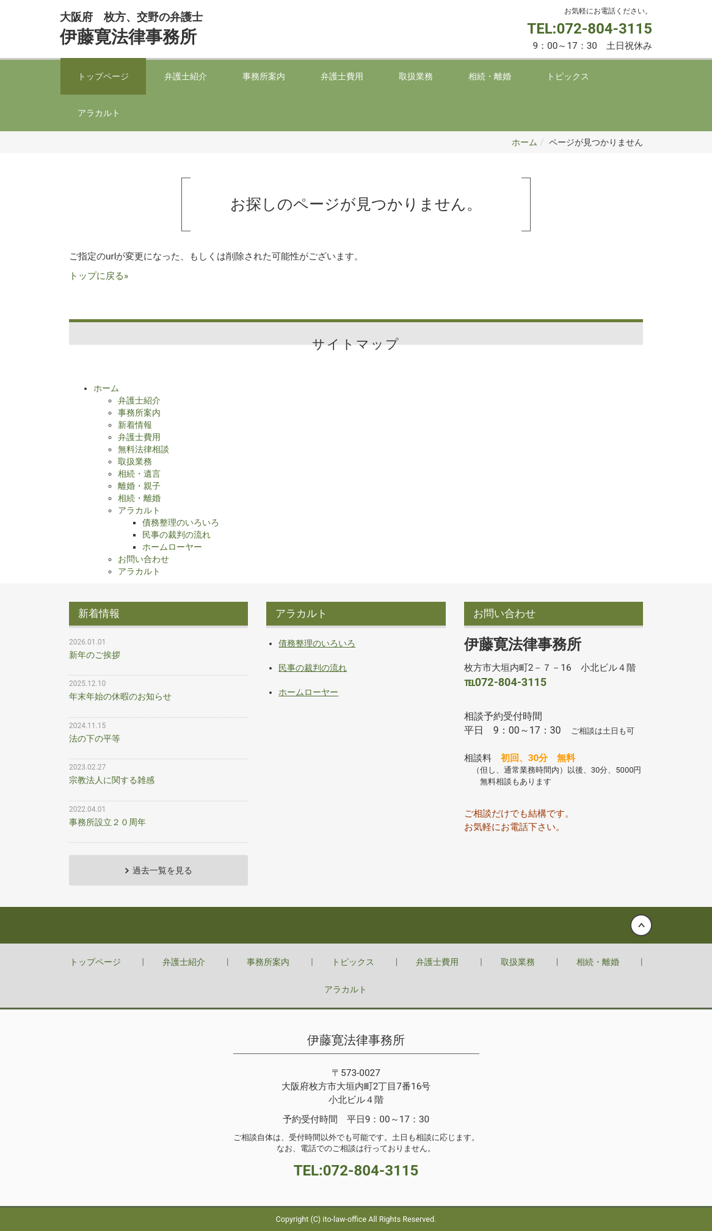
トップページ (103, 76)
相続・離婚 (489, 76)
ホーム (524, 142)
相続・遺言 (139, 473)
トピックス (568, 76)
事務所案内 (263, 76)
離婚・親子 (139, 486)
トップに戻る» (98, 275)
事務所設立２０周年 (107, 822)
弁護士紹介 (185, 76)
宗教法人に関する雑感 (111, 780)
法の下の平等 (94, 738)
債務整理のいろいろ (180, 522)
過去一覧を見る (162, 870)
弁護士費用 (342, 76)
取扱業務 (416, 76)
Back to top (356, 925)
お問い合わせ (143, 559)
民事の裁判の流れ (176, 535)
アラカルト (99, 113)
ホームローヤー (172, 547)
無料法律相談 (143, 449)
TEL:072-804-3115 (589, 28)
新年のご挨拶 (94, 655)
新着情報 (135, 425)
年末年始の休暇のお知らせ (120, 696)
